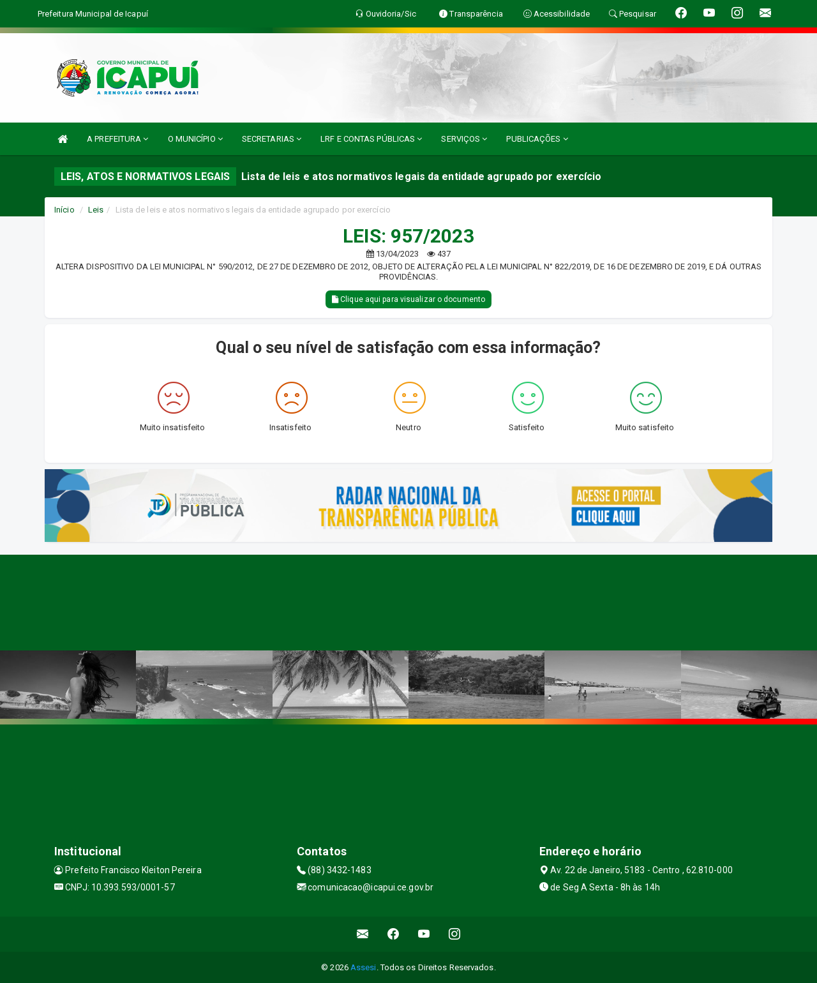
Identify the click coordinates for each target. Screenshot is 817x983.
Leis (95, 209)
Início (64, 209)
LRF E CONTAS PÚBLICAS (371, 139)
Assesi (363, 967)
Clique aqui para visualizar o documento (408, 299)
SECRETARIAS (271, 139)
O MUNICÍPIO (195, 139)
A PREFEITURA (117, 139)
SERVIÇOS (464, 139)
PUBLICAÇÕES (536, 139)
